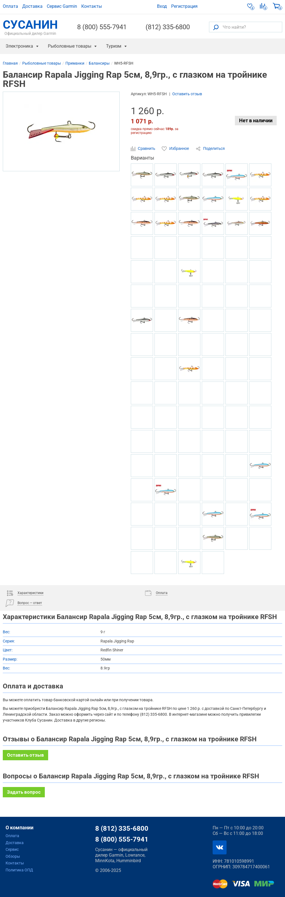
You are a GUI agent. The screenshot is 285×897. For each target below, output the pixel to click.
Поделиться (210, 148)
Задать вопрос (24, 792)
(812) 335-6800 (168, 27)
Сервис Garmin (62, 6)
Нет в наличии (255, 120)
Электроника (19, 46)
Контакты (91, 6)
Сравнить (143, 148)
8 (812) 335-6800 (121, 828)
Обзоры (13, 856)
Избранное (176, 148)
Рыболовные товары (69, 46)
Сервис (12, 849)
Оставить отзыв (187, 94)
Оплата (10, 6)
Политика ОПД (19, 870)
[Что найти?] (245, 27)
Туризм (113, 46)
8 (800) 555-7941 (102, 27)
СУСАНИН (30, 27)
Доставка (32, 6)
